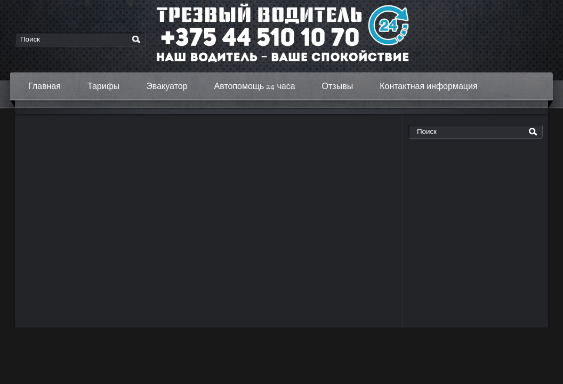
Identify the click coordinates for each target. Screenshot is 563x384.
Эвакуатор (166, 86)
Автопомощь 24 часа (254, 86)
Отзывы (337, 86)
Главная (44, 86)
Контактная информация (428, 86)
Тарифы (103, 86)
